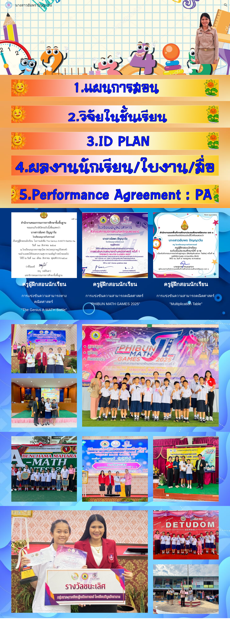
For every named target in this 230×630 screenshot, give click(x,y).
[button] (225, 5)
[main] (44, 284)
